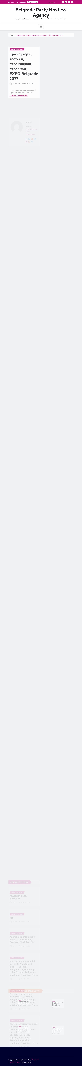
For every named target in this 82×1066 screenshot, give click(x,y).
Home (12, 36)
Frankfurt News (15, 1063)
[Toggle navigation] (41, 26)
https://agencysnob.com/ (19, 106)
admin (15, 94)
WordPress (35, 1060)
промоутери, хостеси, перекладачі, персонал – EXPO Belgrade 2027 (39, 36)
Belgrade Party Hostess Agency (41, 12)
